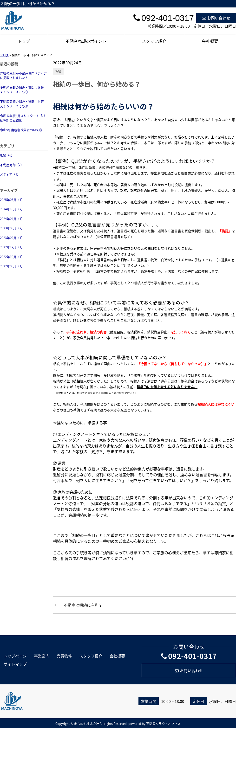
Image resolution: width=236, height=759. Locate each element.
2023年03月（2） (12, 228)
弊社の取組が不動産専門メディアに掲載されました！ (23, 75)
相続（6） (7, 155)
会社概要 (210, 41)
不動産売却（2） (12, 164)
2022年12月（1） (12, 247)
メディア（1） (10, 174)
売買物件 (64, 656)
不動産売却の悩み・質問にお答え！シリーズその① (22, 104)
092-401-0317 (189, 655)
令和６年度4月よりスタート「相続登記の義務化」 (23, 118)
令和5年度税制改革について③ (21, 130)
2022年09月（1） (12, 266)
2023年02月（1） (12, 237)
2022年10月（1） (12, 256)
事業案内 (41, 656)
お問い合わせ (216, 18)
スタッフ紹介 (154, 41)
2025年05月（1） (12, 199)
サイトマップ (15, 664)
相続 (58, 71)
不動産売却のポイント (86, 41)
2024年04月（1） (12, 218)
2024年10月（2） (12, 209)
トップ (24, 41)
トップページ (15, 656)
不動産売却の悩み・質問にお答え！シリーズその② (22, 89)
